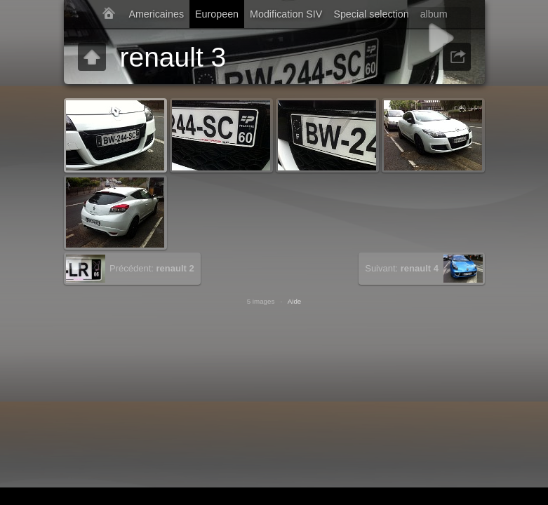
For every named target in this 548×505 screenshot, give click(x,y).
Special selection (370, 14)
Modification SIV (286, 14)
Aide (295, 301)
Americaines (156, 14)
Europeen (217, 14)
